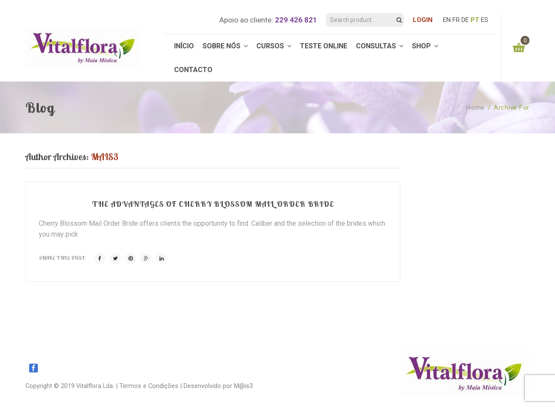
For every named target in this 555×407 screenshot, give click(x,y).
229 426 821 (296, 20)
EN (447, 20)
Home (475, 107)
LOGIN (423, 20)
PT (475, 20)
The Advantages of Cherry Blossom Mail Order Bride (213, 204)
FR (456, 20)
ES (484, 20)
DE (465, 20)
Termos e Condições (148, 386)
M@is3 (243, 386)
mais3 (104, 157)
